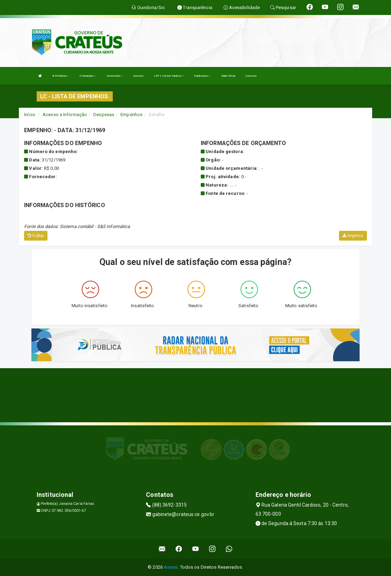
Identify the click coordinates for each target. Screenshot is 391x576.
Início (29, 114)
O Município (88, 75)
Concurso (251, 75)
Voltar (36, 235)
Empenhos (131, 114)
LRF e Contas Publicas (169, 75)
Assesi (171, 567)
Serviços (138, 75)
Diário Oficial (228, 75)
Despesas (103, 114)
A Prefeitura (60, 75)
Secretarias (114, 75)
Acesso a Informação (65, 114)
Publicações (202, 75)
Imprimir (352, 235)
